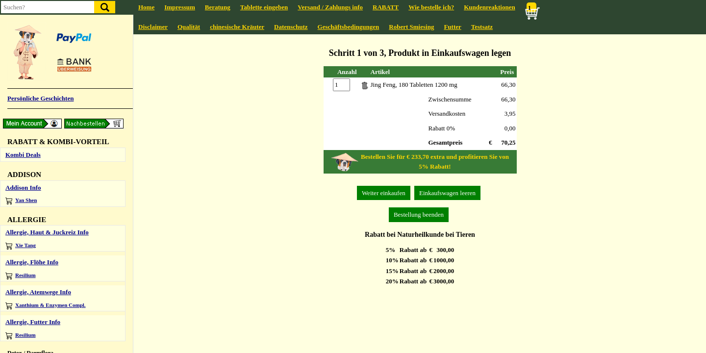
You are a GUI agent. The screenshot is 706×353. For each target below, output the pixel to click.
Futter (452, 26)
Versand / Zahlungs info (330, 7)
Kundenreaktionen (489, 7)
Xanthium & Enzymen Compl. (45, 305)
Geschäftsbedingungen (348, 26)
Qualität (188, 26)
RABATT (386, 7)
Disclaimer (153, 26)
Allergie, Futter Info (32, 322)
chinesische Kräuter (237, 26)
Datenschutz (291, 26)
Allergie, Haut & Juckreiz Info (47, 232)
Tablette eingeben (264, 7)
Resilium (20, 275)
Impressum (179, 7)
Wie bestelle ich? (431, 7)
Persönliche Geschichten (40, 98)
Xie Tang (20, 246)
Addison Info (23, 187)
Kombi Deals (23, 154)
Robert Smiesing (411, 26)
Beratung (217, 7)
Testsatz (482, 26)
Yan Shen (21, 200)
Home (146, 7)
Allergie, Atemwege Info (38, 292)
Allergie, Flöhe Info (31, 262)
